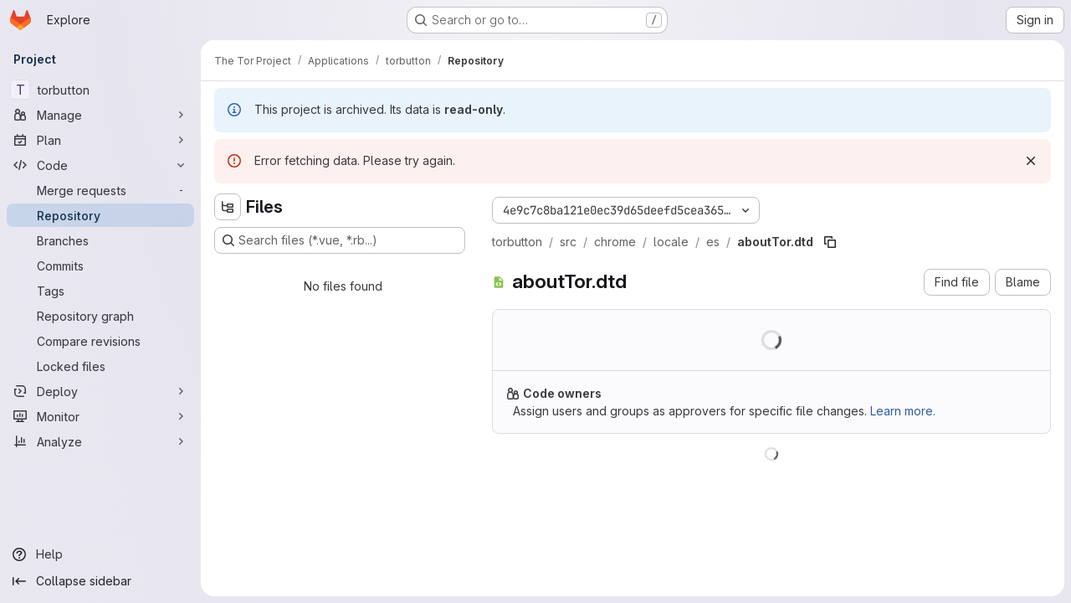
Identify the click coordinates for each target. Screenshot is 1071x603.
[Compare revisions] (100, 341)
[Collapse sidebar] (100, 581)
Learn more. (902, 411)
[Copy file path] (830, 242)
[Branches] (100, 240)
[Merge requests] (100, 190)
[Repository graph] (100, 315)
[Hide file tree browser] (227, 206)
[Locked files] (100, 366)
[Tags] (100, 290)
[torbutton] (100, 89)
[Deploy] (100, 391)
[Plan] (100, 140)
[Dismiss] (1031, 161)
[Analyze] (100, 441)
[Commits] (100, 265)
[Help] (100, 554)
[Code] (100, 165)
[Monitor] (100, 416)
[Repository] (100, 215)
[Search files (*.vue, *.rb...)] (339, 240)
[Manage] (100, 114)
